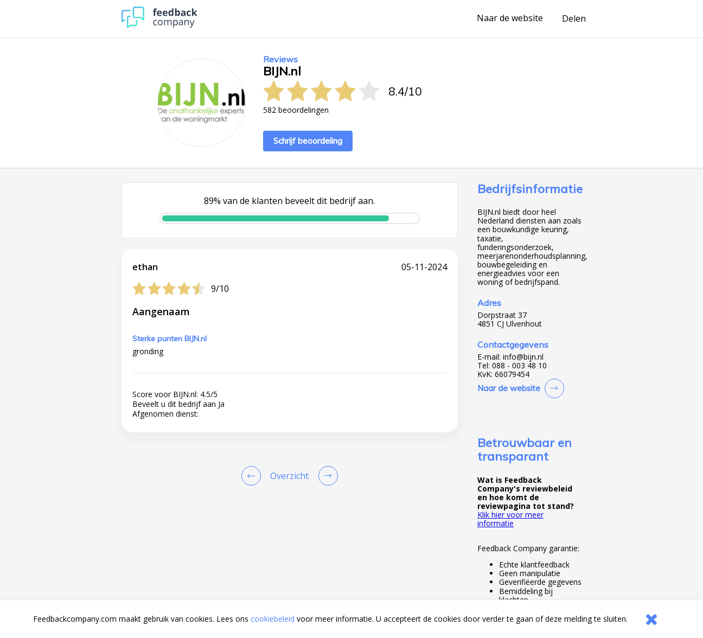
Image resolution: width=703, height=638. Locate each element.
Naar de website (510, 18)
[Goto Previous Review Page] (253, 476)
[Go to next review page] (326, 476)
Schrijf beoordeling (307, 141)
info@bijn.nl (523, 357)
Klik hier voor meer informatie (510, 518)
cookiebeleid (273, 619)
